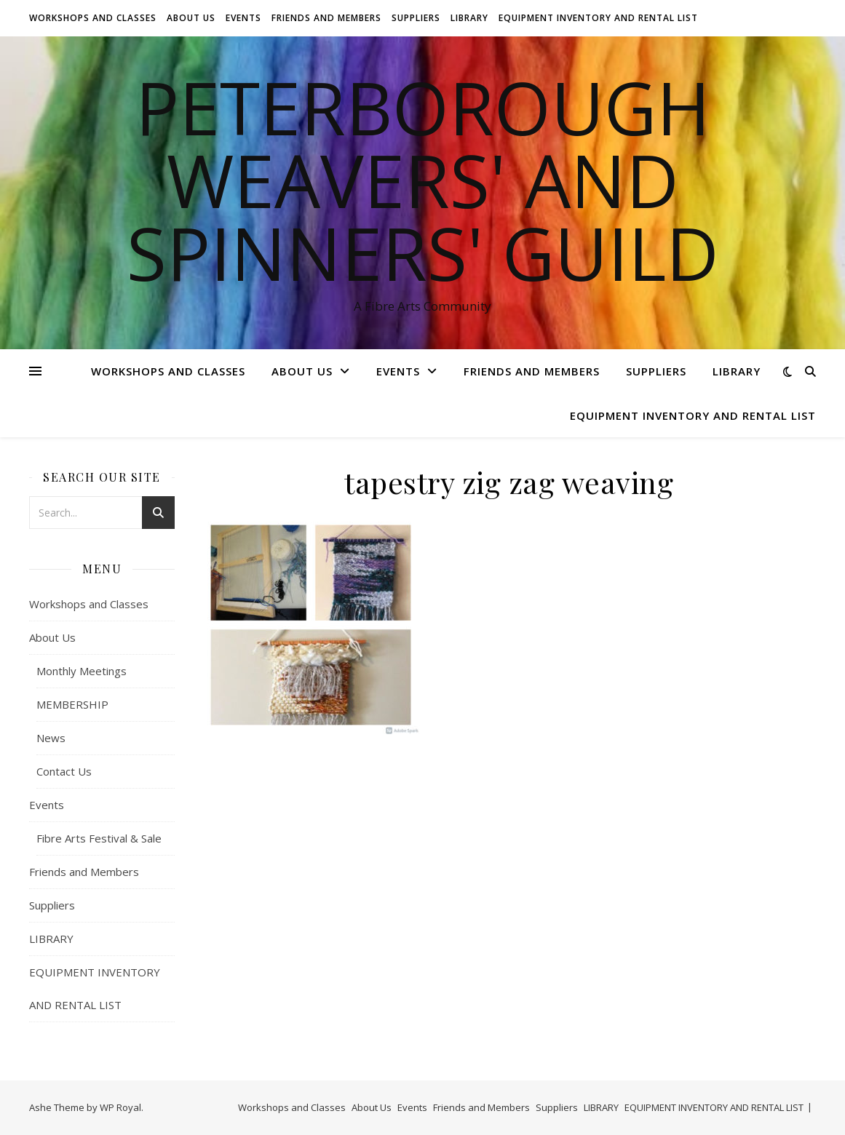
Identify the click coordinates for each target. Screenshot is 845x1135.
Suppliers (416, 18)
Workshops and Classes (92, 18)
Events (243, 18)
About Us (191, 18)
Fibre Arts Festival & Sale (99, 838)
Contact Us (64, 771)
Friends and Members (326, 18)
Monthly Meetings (81, 671)
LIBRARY (469, 18)
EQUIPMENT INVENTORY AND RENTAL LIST (598, 18)
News (51, 737)
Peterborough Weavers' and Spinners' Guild (423, 180)
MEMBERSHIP (72, 704)
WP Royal (120, 1107)
